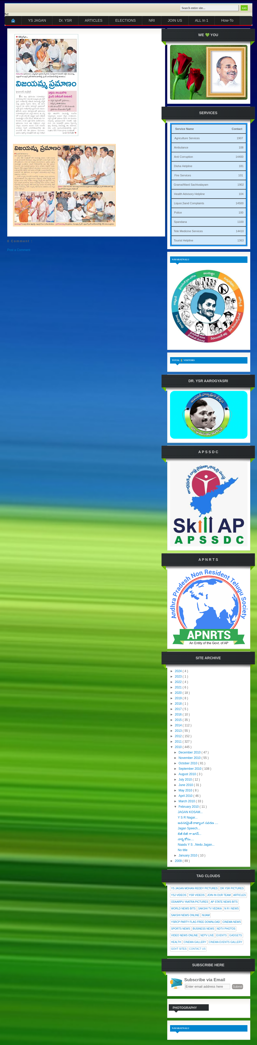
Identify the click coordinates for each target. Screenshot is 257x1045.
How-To (227, 20)
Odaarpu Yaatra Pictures (189, 901)
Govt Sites (179, 948)
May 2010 (186, 790)
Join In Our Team (219, 895)
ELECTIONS (125, 20)
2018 (179, 703)
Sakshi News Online (185, 915)
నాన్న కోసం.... (186, 839)
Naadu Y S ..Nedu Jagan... (196, 844)
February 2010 (189, 806)
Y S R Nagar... (187, 817)
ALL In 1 (201, 20)
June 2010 (186, 785)
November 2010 (190, 758)
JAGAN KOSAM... (190, 812)
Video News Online (184, 935)
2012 (179, 736)
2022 (179, 682)
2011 (179, 741)
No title (182, 850)
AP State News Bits (224, 901)
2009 (179, 861)
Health (176, 942)
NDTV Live (207, 935)
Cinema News (231, 922)
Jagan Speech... (189, 828)
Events (221, 935)
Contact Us (197, 948)
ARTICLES (93, 20)
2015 (179, 720)
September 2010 (190, 769)
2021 (179, 687)
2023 (179, 676)
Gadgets (235, 935)
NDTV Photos (226, 928)
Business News (203, 928)
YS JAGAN (37, 20)
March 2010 (187, 801)
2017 (179, 709)
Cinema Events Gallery (225, 942)
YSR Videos (197, 895)
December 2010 (190, 752)
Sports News (180, 928)
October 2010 (188, 763)
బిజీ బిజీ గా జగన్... (189, 834)
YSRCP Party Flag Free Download (195, 922)
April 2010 (186, 796)
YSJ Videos (178, 895)
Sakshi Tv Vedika (210, 908)
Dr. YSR (65, 20)
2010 (179, 747)
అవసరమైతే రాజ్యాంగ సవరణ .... (198, 823)
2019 (179, 698)
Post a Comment (18, 250)
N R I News (231, 908)
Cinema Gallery (195, 942)
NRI (152, 20)
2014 (179, 725)
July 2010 (186, 779)
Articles (239, 895)
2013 (179, 731)
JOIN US (175, 20)
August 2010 (188, 774)
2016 (179, 714)
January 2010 (188, 855)
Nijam (206, 915)
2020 (179, 693)
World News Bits (183, 908)
